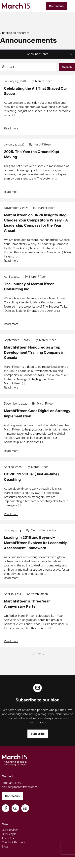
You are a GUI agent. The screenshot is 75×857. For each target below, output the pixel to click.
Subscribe (38, 733)
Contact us (56, 6)
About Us (8, 838)
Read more (11, 128)
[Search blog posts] (28, 67)
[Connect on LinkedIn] (25, 808)
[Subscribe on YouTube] (15, 808)
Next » (39, 654)
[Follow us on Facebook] (6, 808)
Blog (5, 846)
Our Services (10, 829)
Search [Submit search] (67, 67)
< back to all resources (14, 32)
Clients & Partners (13, 842)
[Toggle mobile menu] (70, 6)
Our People (9, 834)
